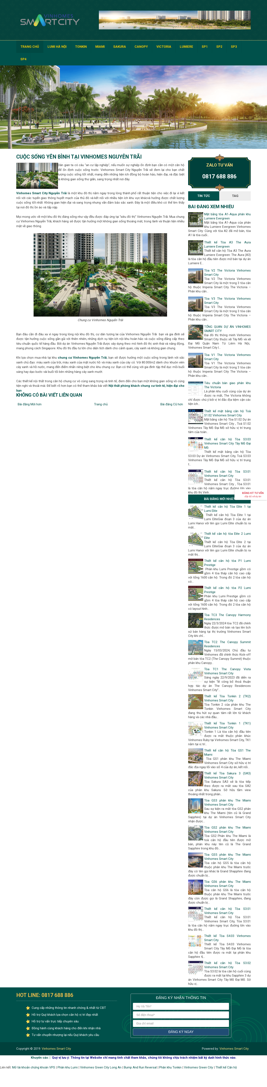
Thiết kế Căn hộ (226, 1067)
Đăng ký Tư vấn (253, 495)
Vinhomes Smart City (56, 1049)
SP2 (219, 47)
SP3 (234, 47)
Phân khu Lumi (68, 1067)
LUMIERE (186, 47)
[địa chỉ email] (181, 1023)
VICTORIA (163, 47)
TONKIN (81, 47)
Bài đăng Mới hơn (30, 404)
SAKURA (119, 47)
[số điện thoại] (181, 1014)
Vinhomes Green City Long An (100, 1067)
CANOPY (141, 47)
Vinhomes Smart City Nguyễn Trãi (41, 193)
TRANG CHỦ (29, 47)
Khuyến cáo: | (40, 1057)
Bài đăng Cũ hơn (171, 404)
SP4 (23, 59)
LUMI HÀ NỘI (57, 47)
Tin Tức (203, 196)
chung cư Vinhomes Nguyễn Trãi (82, 357)
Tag (235, 196)
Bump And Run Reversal (140, 1067)
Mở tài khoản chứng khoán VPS (33, 1067)
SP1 (205, 47)
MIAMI (100, 47)
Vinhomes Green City (198, 1067)
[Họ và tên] (181, 1006)
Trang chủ (101, 404)
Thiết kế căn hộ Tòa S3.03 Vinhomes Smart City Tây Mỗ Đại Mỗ (227, 443)
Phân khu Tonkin (170, 1067)
